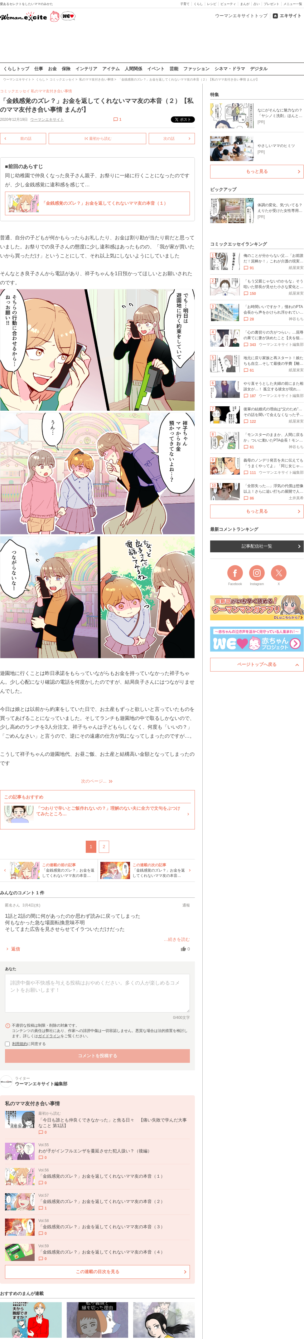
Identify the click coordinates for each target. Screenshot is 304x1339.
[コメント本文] (97, 993)
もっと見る (257, 171)
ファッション (196, 68)
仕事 (38, 68)
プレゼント (271, 4)
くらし (198, 4)
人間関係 (133, 68)
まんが (244, 4)
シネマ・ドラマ (230, 68)
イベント (156, 68)
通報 (186, 905)
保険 (66, 68)
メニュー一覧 (292, 4)
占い (256, 4)
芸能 (174, 68)
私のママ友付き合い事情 (51, 91)
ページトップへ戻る (257, 664)
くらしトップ (16, 68)
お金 (52, 68)
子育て (185, 4)
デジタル (259, 68)
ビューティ (228, 4)
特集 (214, 94)
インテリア (86, 68)
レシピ (211, 4)
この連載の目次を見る (97, 1271)
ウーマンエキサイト (47, 119)
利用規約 (19, 1044)
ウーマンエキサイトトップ (241, 15)
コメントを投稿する (97, 1055)
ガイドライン (49, 1036)
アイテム (111, 68)
